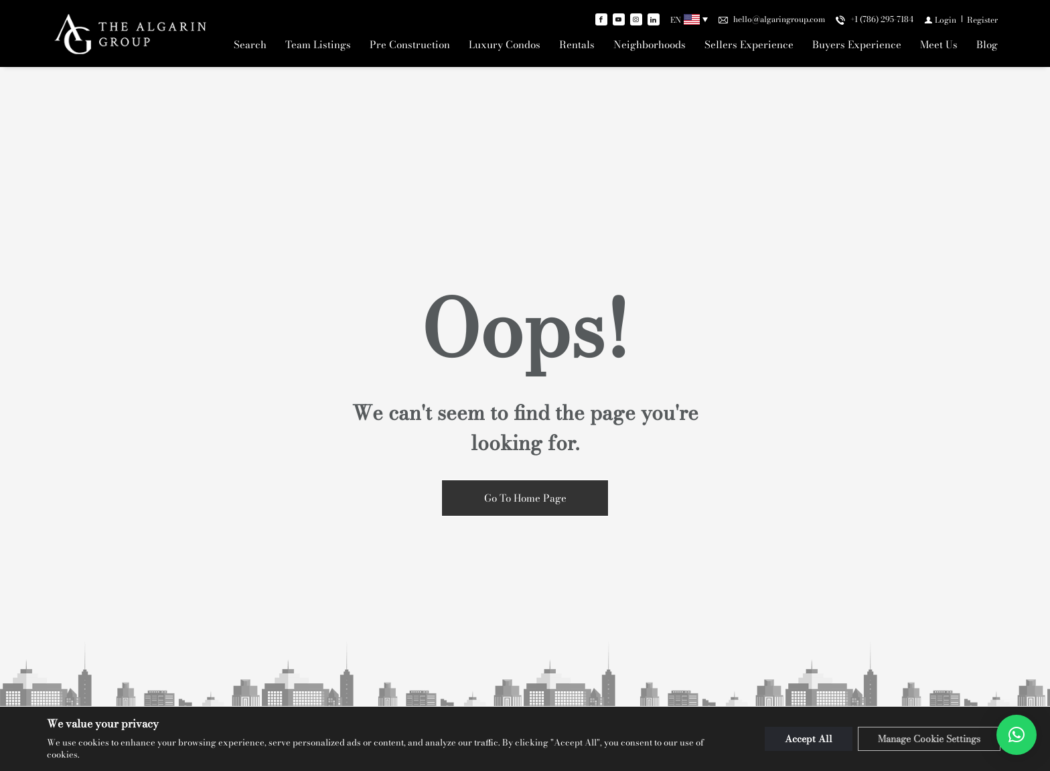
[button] (1016, 735)
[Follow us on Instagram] (636, 19)
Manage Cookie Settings (929, 738)
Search (250, 44)
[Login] (940, 19)
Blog (987, 44)
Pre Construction (410, 44)
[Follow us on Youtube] (619, 19)
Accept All (808, 738)
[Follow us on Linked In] (654, 19)
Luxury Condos (504, 44)
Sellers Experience (749, 44)
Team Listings (318, 44)
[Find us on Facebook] (601, 19)
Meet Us (939, 44)
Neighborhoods (649, 44)
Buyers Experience (856, 44)
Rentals (577, 44)
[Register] (982, 19)
